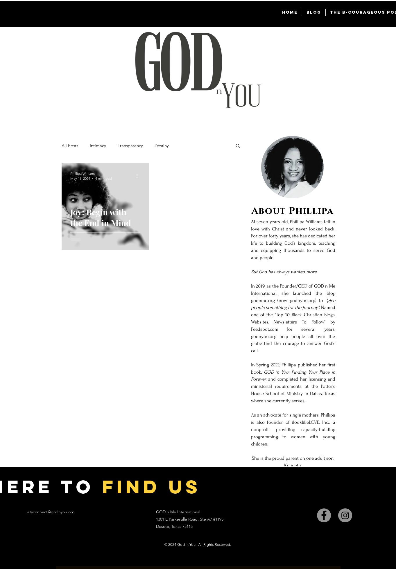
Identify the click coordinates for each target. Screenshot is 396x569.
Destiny (162, 145)
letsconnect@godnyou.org (50, 512)
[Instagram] (345, 515)
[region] (293, 317)
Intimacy (98, 145)
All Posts (70, 145)
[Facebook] (324, 515)
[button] (238, 146)
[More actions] (139, 175)
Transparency (130, 145)
